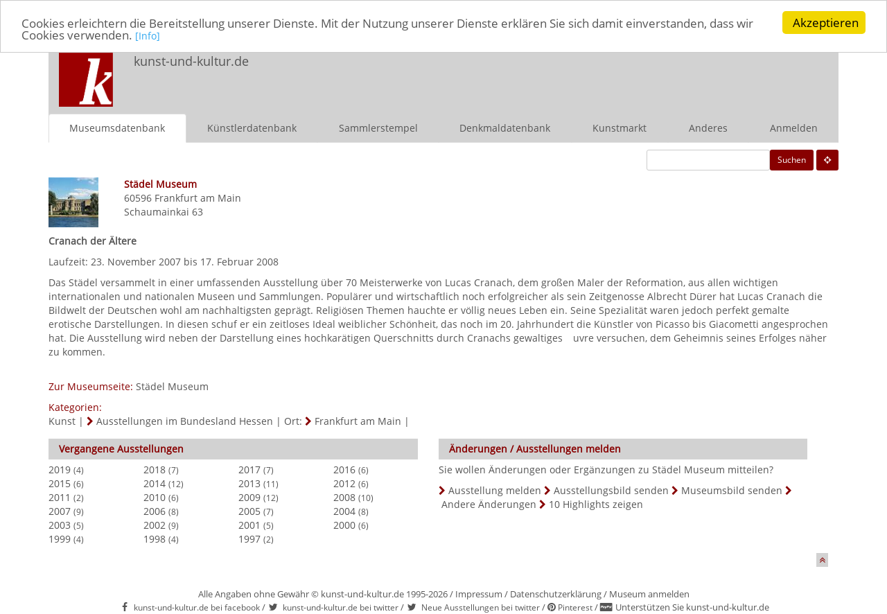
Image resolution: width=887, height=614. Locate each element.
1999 (60, 538)
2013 (249, 482)
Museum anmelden (649, 593)
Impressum (478, 593)
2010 (154, 496)
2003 (60, 524)
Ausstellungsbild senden (611, 489)
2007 (60, 510)
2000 (344, 524)
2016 (344, 468)
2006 (154, 510)
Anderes (708, 127)
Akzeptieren (826, 22)
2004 (344, 510)
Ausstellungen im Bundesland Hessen (184, 420)
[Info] (147, 35)
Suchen (792, 159)
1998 (154, 538)
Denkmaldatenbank (504, 127)
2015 (60, 482)
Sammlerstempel (378, 127)
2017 (249, 468)
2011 (60, 496)
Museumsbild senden (731, 489)
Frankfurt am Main (198, 197)
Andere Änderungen (488, 503)
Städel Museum (172, 385)
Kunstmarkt (619, 127)
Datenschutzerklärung (555, 593)
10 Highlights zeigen (596, 503)
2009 (249, 496)
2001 (249, 524)
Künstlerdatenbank (252, 127)
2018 (154, 468)
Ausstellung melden (494, 489)
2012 (344, 482)
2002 (154, 524)
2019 (60, 468)
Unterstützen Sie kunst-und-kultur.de (692, 607)
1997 (249, 538)
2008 (344, 496)
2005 (249, 510)
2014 (154, 482)
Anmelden (794, 127)
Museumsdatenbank (117, 127)
